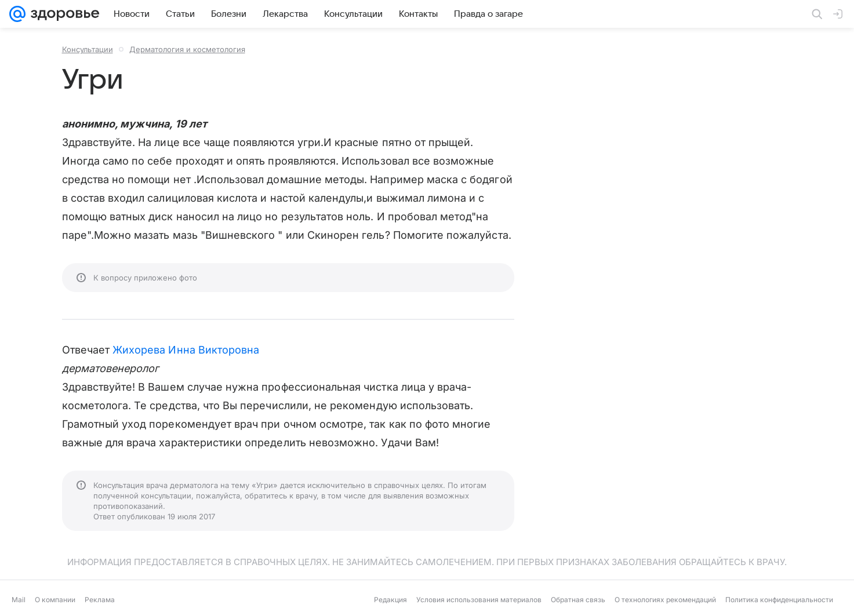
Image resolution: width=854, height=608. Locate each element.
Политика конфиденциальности (779, 599)
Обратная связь (578, 599)
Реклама (100, 599)
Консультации (87, 49)
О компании (55, 599)
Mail (19, 599)
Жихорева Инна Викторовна (185, 350)
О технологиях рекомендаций (665, 599)
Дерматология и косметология (187, 49)
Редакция (390, 599)
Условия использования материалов (479, 599)
